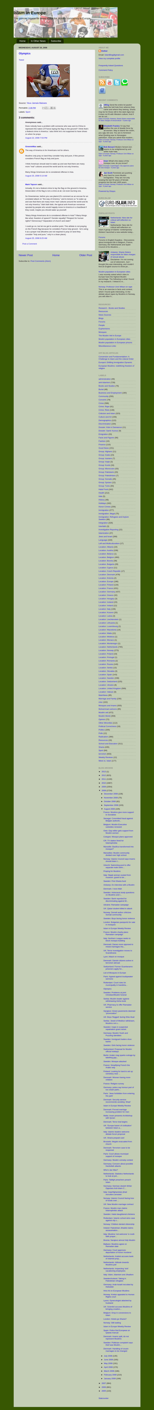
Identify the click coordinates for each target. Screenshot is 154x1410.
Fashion (102, 441)
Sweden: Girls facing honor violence (118, 1045)
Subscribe (56, 41)
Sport (28, 112)
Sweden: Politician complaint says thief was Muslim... (118, 1344)
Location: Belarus (106, 554)
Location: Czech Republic (110, 571)
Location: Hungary (107, 599)
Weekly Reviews (106, 757)
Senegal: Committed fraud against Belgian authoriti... (118, 819)
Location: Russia (106, 664)
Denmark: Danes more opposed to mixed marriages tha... (118, 945)
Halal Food (103, 489)
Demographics (105, 420)
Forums (102, 237)
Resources (103, 311)
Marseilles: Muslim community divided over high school (116, 854)
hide (100, 496)
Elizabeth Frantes (112, 126)
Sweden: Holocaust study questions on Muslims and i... (118, 893)
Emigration (103, 434)
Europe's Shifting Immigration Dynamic (115, 362)
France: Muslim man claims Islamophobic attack (115, 1209)
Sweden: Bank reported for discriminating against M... (115, 899)
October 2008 (110, 801)
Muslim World (104, 716)
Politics (102, 730)
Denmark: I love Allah (112, 889)
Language (103, 540)
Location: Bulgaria (106, 564)
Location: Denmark (107, 574)
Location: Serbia (106, 668)
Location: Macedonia (108, 630)
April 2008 (108, 1367)
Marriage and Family (107, 699)
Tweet (21, 60)
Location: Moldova (107, 637)
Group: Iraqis (104, 462)
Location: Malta (105, 633)
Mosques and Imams (108, 705)
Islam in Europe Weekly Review (117, 928)
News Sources (105, 315)
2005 (104, 1391)
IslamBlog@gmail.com (114, 55)
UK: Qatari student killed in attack (117, 908)
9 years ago (127, 120)
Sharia (101, 747)
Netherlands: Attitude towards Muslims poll (116, 1263)
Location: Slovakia (107, 671)
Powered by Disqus (107, 191)
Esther (105, 51)
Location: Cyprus (106, 568)
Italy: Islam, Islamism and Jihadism (118, 1275)
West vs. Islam (105, 761)
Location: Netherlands (108, 647)
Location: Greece (106, 595)
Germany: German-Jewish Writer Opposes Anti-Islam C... (117, 1187)
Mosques (103, 332)
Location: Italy (105, 609)
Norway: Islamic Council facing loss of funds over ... (118, 1199)
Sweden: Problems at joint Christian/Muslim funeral (114, 993)
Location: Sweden (106, 678)
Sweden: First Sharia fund (114, 881)
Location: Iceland (106, 602)
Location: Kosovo (106, 612)
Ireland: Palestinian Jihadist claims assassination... (118, 1229)
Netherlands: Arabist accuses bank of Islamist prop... (118, 1257)
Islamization (104, 533)
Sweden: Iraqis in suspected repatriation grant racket (115, 1028)
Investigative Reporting (108, 530)
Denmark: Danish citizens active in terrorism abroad (118, 961)
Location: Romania (107, 661)
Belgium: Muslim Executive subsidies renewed (115, 825)
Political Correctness (107, 726)
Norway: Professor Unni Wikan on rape (115, 287)
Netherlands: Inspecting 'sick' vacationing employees (116, 1269)
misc (101, 702)
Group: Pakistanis (106, 472)
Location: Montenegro (108, 643)
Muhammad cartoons (108, 709)
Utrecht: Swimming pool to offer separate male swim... (117, 866)
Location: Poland (106, 654)
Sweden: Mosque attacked (114, 1061)
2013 (104, 772)
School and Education (108, 744)
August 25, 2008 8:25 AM (36, 238)
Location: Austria (106, 550)
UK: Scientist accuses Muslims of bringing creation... (117, 1308)
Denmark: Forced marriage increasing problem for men (116, 1110)
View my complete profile (109, 58)
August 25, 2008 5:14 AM (36, 176)
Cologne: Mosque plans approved (118, 837)
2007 (104, 1383)
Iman (106, 161)
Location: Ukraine (106, 685)
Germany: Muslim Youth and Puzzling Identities (115, 1034)
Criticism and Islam (107, 413)
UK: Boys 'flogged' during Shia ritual (118, 1017)
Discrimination (105, 424)
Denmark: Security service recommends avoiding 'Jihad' (117, 1101)
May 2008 (108, 1363)
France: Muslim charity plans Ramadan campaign (115, 933)
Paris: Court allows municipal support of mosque (115, 1155)
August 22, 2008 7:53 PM (36, 138)
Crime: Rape (104, 406)
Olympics (25, 53)
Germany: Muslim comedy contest (118, 1160)
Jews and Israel (105, 536)
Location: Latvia (105, 616)
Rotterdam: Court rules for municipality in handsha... (115, 984)
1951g (106, 105)
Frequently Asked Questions (111, 65)
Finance (102, 444)
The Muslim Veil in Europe (110, 336)
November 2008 (111, 798)
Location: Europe (106, 581)
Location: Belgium (106, 557)
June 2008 (109, 1360)
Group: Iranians (105, 458)
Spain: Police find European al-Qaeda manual (116, 1331)
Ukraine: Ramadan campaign (116, 905)
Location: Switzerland (108, 681)
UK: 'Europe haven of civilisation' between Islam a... (117, 1126)
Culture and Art (105, 417)
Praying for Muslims (112, 871)
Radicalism (103, 737)
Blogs (101, 318)
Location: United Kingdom (110, 688)
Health (101, 493)
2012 (104, 775)
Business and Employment (110, 393)
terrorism (102, 754)
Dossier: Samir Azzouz (108, 431)
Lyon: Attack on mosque (113, 957)
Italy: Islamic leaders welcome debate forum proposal (116, 1133)
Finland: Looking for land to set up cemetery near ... (118, 1072)
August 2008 (110, 809)
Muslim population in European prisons (115, 342)
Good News (104, 448)
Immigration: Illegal (107, 514)
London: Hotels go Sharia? (114, 1319)
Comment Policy (106, 70)
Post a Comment (29, 244)
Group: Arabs (104, 455)
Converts (102, 400)
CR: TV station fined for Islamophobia (113, 842)
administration (105, 379)
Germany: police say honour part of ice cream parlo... (118, 1088)
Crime (101, 403)
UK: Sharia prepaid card (113, 1138)
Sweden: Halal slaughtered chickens (119, 1214)
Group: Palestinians (107, 475)
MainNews (103, 695)
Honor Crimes (105, 507)
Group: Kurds (104, 465)
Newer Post (26, 255)
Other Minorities (105, 723)
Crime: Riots (104, 410)
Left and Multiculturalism (109, 543)
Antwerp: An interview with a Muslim (118, 885)
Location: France (106, 588)
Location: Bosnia (106, 561)
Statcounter (104, 1398)
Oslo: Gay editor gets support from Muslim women (118, 832)
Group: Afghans (105, 451)
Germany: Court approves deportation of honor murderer (117, 1251)
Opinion (102, 719)
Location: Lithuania (107, 623)
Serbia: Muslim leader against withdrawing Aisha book (116, 1000)
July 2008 (108, 1356)
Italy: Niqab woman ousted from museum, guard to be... (117, 876)
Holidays (102, 503)
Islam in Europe (30, 12)
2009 (104, 787)
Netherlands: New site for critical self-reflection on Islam (121, 220)
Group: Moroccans (107, 469)
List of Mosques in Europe (114, 973)
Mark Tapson (31, 184)
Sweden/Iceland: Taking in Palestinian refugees (114, 1279)
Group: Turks (104, 486)
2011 (104, 779)
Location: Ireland (106, 605)
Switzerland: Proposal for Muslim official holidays (117, 1050)
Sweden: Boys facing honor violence (119, 918)
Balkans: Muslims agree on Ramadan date (115, 1245)
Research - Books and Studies (112, 308)
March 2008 (109, 1371)
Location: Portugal (106, 657)
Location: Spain (105, 675)
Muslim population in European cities (114, 272)
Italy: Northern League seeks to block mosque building (117, 939)
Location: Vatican (106, 692)
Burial (101, 389)
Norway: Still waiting (112, 1323)
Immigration (104, 510)
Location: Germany (107, 592)
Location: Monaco (106, 640)
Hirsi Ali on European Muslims (116, 1291)
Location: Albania (106, 547)
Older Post (85, 255)
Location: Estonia (106, 578)
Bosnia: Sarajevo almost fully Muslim (119, 1240)
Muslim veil (103, 712)
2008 (104, 790)
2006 (104, 1387)
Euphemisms (104, 329)
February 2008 (110, 1375)
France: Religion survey (113, 1084)
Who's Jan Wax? (110, 1170)
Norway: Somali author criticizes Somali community (117, 913)
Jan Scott (108, 173)
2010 (104, 783)
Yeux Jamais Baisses (37, 103)
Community (103, 396)
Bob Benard (109, 147)
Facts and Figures (106, 438)
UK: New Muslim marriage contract (118, 1204)
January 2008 (110, 1378)
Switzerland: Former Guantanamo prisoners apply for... (118, 968)
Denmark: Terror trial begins (115, 1122)
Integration (103, 523)
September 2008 (111, 805)
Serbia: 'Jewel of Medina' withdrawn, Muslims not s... (119, 1022)
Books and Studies (107, 386)
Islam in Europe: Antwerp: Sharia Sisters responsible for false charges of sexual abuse (117, 119)
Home (22, 41)
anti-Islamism (104, 382)
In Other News (38, 41)
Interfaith (102, 526)
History (102, 500)
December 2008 (111, 794)
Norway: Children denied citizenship (118, 1224)
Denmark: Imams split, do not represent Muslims (116, 1337)
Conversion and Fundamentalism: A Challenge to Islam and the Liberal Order (116, 358)
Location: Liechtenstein (109, 619)
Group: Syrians (105, 482)
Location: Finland (106, 585)
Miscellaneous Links (107, 346)
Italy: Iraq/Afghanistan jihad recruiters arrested (115, 1193)
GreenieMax (30, 146)
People (102, 325)
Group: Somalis (105, 479)
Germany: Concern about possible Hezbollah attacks (118, 1165)
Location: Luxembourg (108, 626)
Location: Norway (106, 650)
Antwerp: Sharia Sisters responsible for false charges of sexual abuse (122, 254)
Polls (101, 733)
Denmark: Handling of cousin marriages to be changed (115, 1350)
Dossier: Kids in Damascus (110, 427)
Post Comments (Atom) (41, 261)
